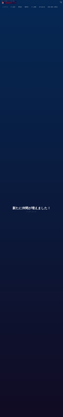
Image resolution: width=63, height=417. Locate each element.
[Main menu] (60, 3)
